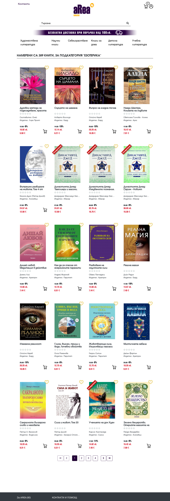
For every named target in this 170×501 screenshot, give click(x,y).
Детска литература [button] (115, 42)
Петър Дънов (60, 432)
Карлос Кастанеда (97, 432)
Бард (66, 120)
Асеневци (33, 199)
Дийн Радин (129, 275)
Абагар (67, 199)
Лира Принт (34, 120)
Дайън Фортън (130, 353)
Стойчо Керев (95, 117)
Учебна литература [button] (139, 42)
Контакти (24, 3)
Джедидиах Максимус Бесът (67, 196)
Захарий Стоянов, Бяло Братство (72, 435)
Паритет (68, 277)
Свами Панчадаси (97, 275)
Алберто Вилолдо (62, 117)
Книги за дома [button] (96, 42)
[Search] (81, 23)
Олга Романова (61, 353)
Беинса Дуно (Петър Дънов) (32, 196)
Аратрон (33, 277)
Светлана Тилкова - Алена (136, 117)
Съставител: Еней (28, 117)
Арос (135, 120)
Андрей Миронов (61, 275)
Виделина (33, 435)
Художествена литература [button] (29, 42)
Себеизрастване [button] (78, 40)
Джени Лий (25, 275)
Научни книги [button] (56, 42)
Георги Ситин (95, 353)
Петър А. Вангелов (28, 432)
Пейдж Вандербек (132, 432)
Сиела (101, 435)
